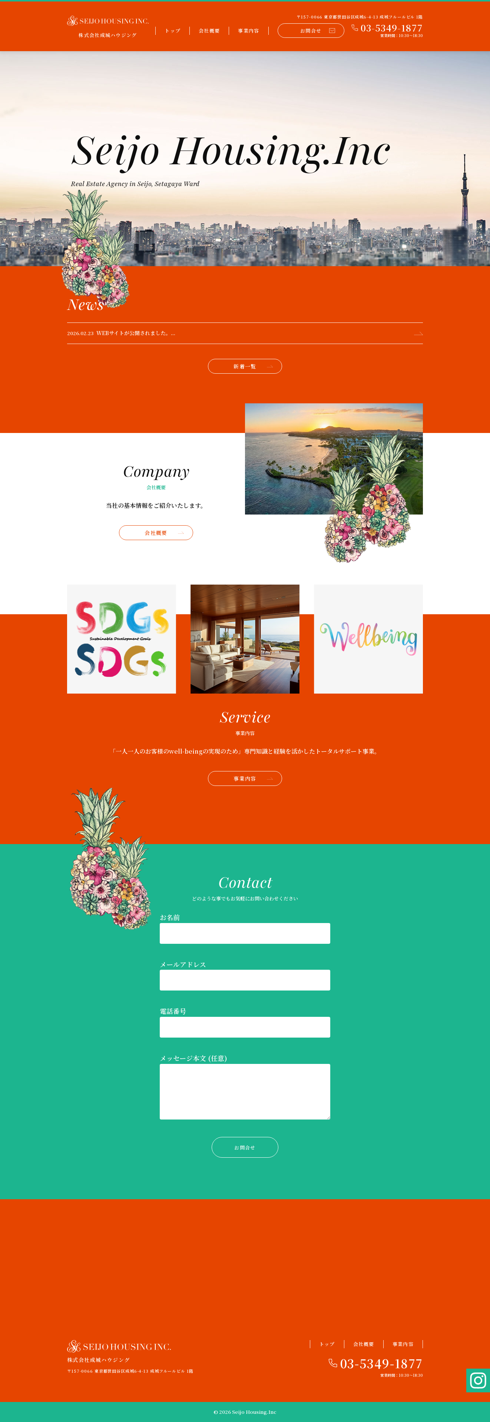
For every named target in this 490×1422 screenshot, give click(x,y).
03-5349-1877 (381, 1363)
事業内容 (248, 30)
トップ (173, 30)
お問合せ (317, 30)
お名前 (170, 917)
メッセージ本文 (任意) (193, 1058)
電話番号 (173, 1011)
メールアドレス (183, 964)
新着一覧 (253, 366)
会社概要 (209, 30)
